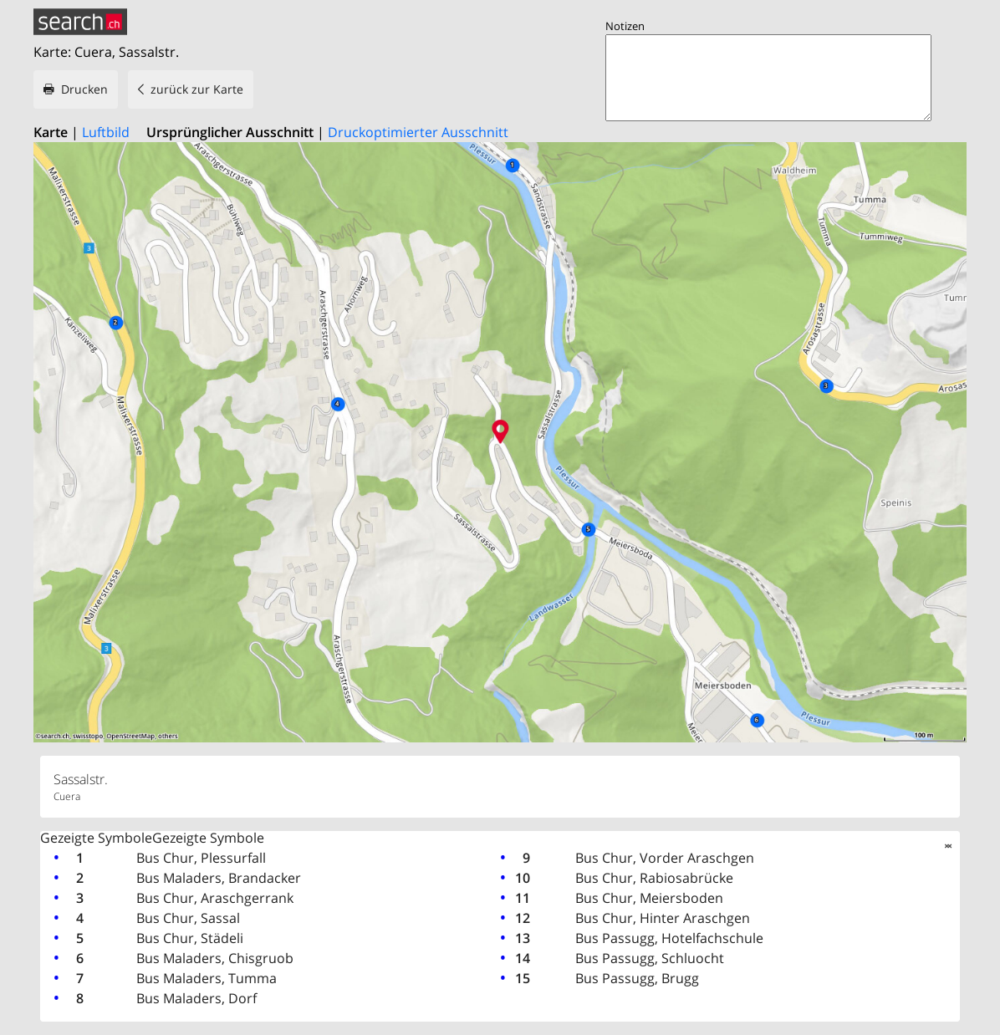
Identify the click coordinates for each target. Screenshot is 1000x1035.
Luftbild (106, 132)
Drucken (84, 89)
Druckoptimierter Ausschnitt (418, 132)
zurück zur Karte (197, 89)
